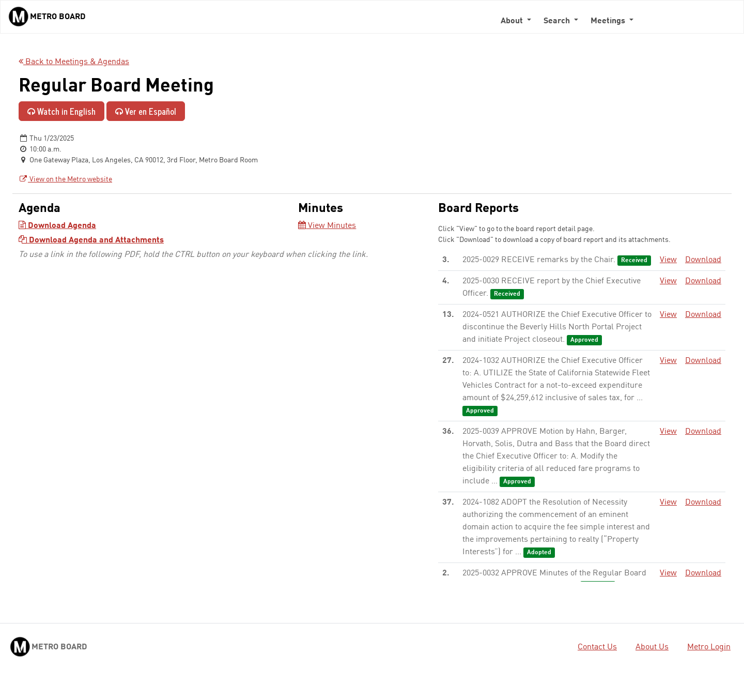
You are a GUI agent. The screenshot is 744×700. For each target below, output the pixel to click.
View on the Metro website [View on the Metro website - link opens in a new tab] (65, 179)
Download (703, 260)
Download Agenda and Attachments (91, 240)
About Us (652, 647)
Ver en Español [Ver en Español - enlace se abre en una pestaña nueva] (145, 111)
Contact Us (597, 647)
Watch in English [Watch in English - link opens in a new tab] (61, 111)
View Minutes (327, 226)
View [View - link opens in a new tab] (668, 260)
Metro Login (709, 647)
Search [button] (558, 21)
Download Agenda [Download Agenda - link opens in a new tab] (57, 226)
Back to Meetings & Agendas (74, 62)
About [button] (513, 21)
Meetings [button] (609, 21)
